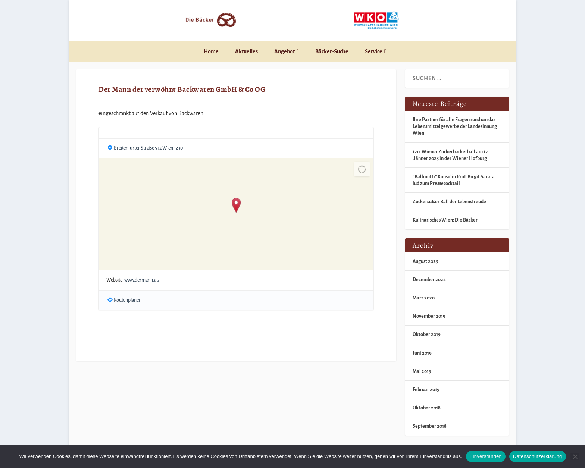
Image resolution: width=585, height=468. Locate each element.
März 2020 (424, 298)
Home (211, 51)
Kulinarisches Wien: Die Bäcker (445, 220)
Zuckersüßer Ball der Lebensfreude (449, 201)
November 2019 (429, 316)
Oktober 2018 (427, 408)
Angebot (284, 51)
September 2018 (430, 426)
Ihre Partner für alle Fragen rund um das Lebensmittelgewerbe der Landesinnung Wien (455, 126)
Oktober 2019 (427, 334)
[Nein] (574, 456)
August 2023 (425, 261)
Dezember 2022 (429, 279)
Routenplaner (127, 300)
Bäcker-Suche (331, 51)
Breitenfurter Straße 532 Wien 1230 (148, 148)
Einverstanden (486, 456)
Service (373, 51)
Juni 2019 (422, 353)
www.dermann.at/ (141, 280)
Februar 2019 (426, 389)
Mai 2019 (422, 371)
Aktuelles (246, 51)
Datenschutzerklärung (537, 456)
